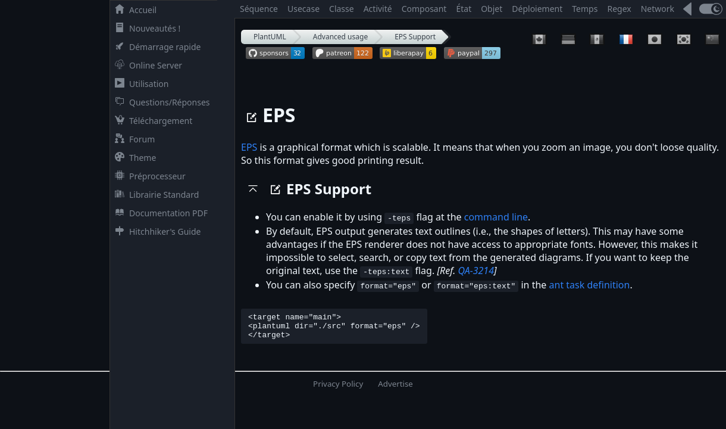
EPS (249, 147)
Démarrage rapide (155, 46)
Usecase (303, 8)
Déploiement (537, 8)
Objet (491, 8)
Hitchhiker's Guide (155, 231)
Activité (378, 8)
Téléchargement (151, 120)
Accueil (133, 9)
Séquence (259, 8)
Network (657, 8)
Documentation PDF (159, 213)
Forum (132, 139)
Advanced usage (340, 37)
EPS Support (415, 37)
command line (496, 216)
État (463, 8)
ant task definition (589, 284)
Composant (424, 8)
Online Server (146, 65)
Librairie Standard (154, 194)
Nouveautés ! (145, 28)
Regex (619, 8)
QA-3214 (476, 270)
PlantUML (270, 37)
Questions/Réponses (160, 102)
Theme (133, 157)
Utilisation (139, 83)
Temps (584, 8)
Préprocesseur (148, 176)
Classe (341, 8)
